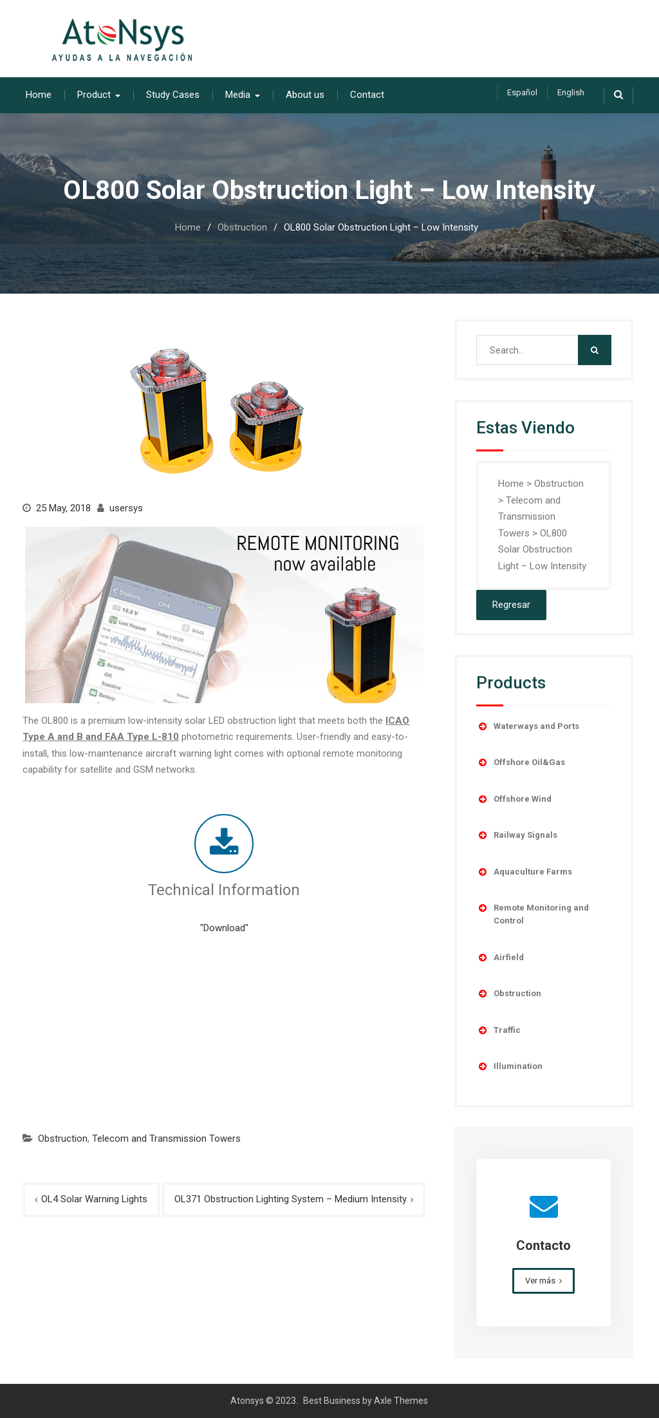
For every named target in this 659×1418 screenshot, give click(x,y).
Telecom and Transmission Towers (166, 1138)
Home (38, 94)
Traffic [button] (498, 1030)
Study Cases (173, 94)
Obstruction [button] (508, 993)
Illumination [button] (509, 1066)
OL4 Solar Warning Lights (94, 1199)
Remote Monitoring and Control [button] (532, 913)
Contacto (543, 1245)
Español (522, 92)
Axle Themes (401, 1400)
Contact (367, 94)
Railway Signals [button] (516, 835)
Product (94, 94)
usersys (126, 508)
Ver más (540, 1280)
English (570, 92)
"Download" (224, 928)
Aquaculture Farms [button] (524, 871)
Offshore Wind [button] (514, 799)
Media (237, 94)
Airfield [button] (500, 957)
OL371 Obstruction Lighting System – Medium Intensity (290, 1199)
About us (305, 94)
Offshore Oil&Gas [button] (520, 762)
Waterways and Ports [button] (527, 726)
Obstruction (63, 1138)
